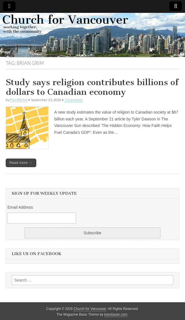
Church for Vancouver (90, 309)
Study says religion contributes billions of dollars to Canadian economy (92, 87)
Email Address (20, 207)
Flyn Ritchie (18, 100)
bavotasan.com (116, 315)
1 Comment (74, 100)
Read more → (21, 163)
